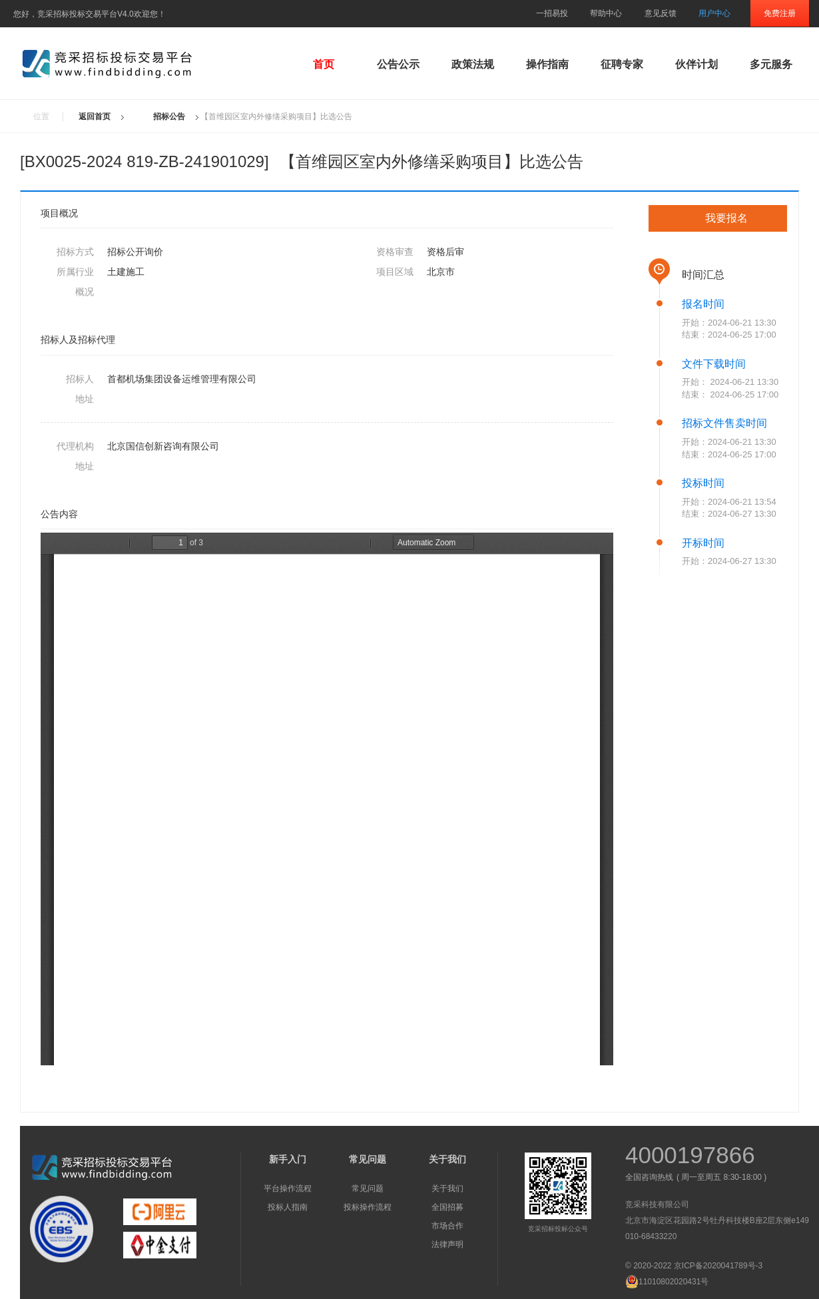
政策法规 (472, 64)
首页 (323, 64)
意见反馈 (661, 13)
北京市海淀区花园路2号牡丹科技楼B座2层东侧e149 (717, 1220)
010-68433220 (651, 1236)
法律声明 (447, 1244)
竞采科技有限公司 (657, 1204)
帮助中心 (606, 13)
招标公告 (169, 116)
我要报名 (726, 218)
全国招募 (447, 1207)
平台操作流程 (288, 1188)
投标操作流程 (368, 1207)
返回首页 (95, 116)
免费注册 (780, 13)
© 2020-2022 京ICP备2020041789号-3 (693, 1265)
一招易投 (552, 13)
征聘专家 (622, 64)
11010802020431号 (666, 1281)
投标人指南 (288, 1207)
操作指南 (547, 64)
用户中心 (714, 13)
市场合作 (447, 1225)
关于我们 (447, 1188)
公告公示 (398, 64)
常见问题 (368, 1188)
